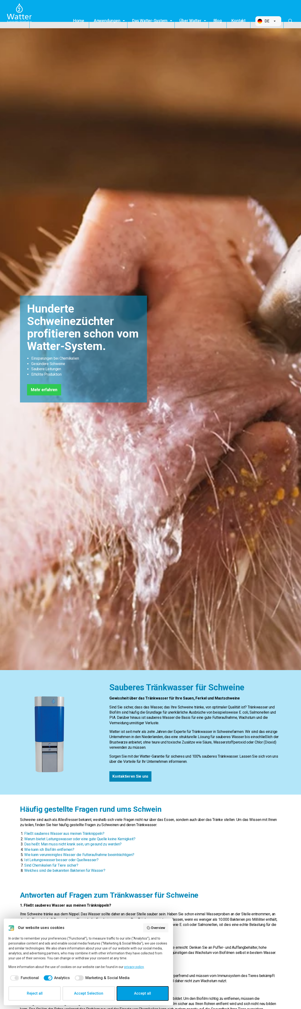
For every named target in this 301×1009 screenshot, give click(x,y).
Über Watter (190, 20)
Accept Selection (88, 993)
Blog (218, 20)
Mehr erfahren (44, 389)
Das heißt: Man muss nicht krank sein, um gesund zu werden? (73, 844)
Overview (156, 928)
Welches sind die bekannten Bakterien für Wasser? (64, 870)
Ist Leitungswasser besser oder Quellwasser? (61, 860)
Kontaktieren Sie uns (130, 776)
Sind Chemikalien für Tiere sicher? (51, 865)
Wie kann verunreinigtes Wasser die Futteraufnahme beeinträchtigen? (79, 854)
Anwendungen (107, 20)
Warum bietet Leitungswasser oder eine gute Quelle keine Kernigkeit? (79, 839)
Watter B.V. (20, 14)
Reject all (35, 993)
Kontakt (238, 20)
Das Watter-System (149, 20)
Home (78, 20)
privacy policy (134, 967)
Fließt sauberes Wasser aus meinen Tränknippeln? (64, 833)
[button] (268, 21)
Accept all (142, 993)
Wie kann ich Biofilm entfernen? (49, 849)
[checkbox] (23, 978)
